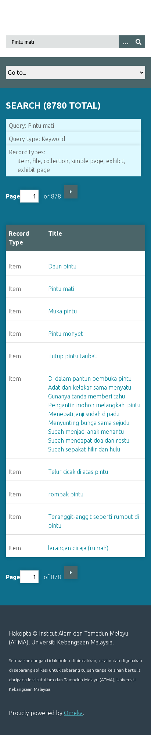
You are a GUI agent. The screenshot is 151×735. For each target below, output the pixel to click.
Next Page (71, 191)
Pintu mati (61, 288)
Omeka (73, 713)
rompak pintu (65, 494)
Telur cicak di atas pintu (78, 471)
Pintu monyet (65, 333)
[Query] (75, 41)
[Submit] (138, 41)
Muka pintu (62, 311)
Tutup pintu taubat (72, 356)
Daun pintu (62, 266)
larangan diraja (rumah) (78, 548)
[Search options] (125, 41)
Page (22, 196)
